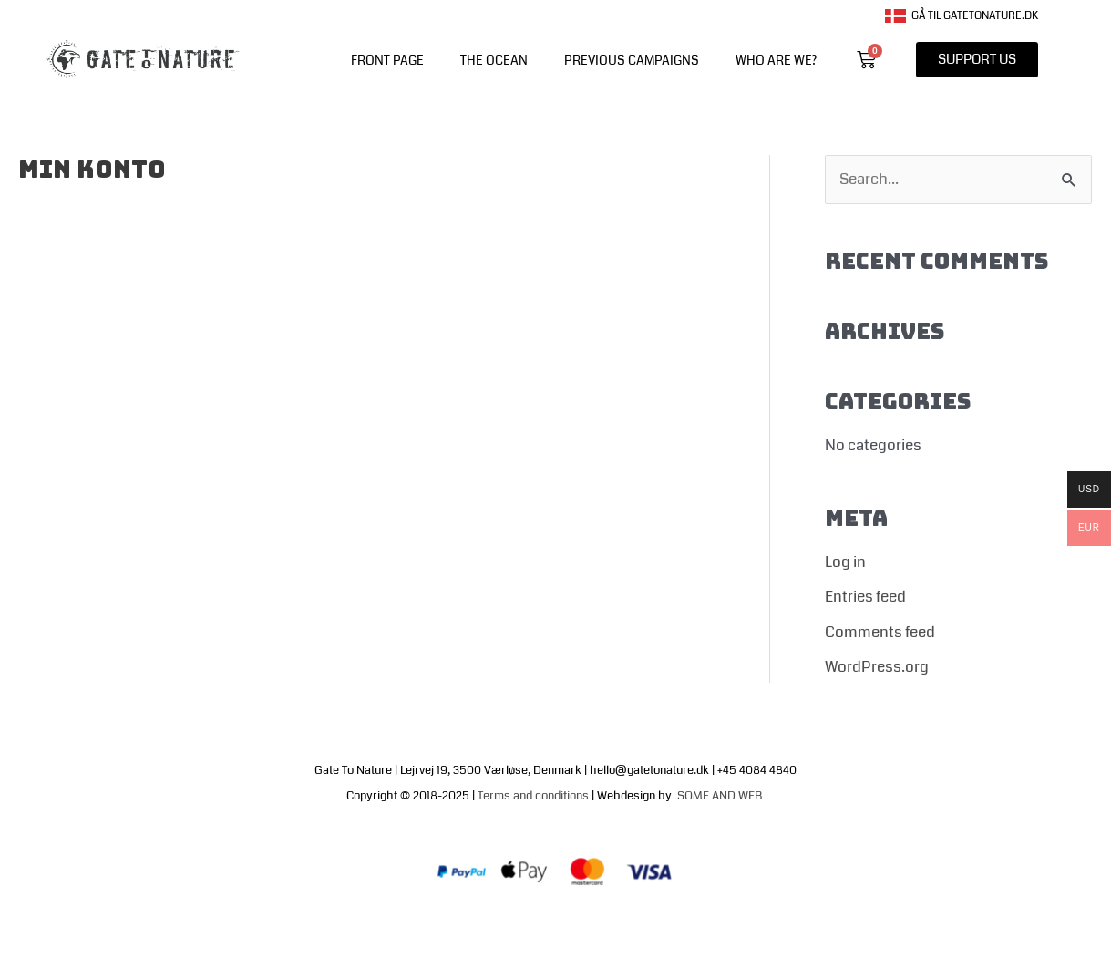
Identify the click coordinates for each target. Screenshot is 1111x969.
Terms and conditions (533, 796)
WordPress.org (877, 666)
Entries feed (865, 596)
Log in (845, 562)
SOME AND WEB (721, 796)
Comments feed (880, 632)
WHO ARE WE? (776, 60)
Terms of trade (597, 926)
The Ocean (494, 60)
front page (387, 60)
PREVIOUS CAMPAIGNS (631, 60)
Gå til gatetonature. (954, 16)
